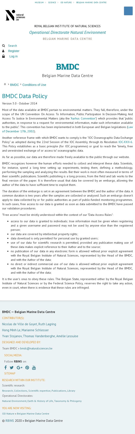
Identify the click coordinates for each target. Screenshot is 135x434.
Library (71, 390)
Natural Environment (14, 401)
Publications (59, 390)
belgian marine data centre (91, 2)
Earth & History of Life (40, 401)
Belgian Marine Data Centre (33, 413)
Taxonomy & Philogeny (68, 401)
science (52, 2)
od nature (66, 2)
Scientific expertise (39, 390)
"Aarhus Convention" (83, 118)
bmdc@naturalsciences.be (36, 348)
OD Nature (8, 413)
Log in (13, 56)
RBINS (10, 421)
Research (7, 390)
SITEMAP (9, 373)
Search (12, 46)
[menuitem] (5, 84)
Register (13, 51)
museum (39, 2)
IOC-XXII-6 (125, 142)
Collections (20, 390)
